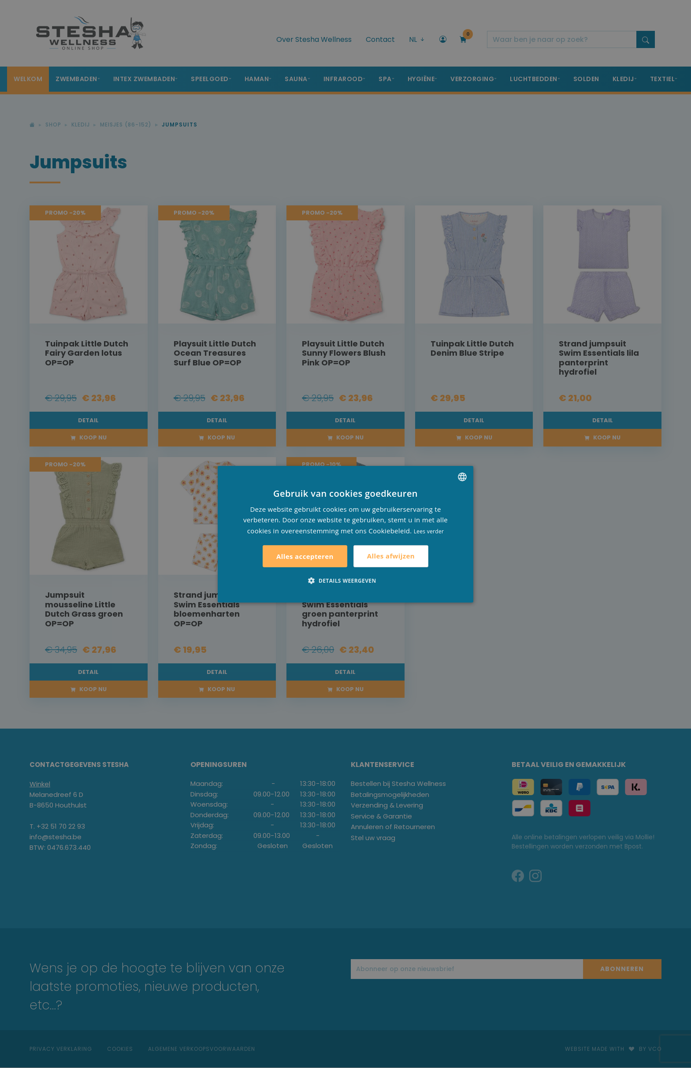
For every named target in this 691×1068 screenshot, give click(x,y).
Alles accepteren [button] (305, 556)
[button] (345, 580)
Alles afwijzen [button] (391, 555)
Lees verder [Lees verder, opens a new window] (429, 531)
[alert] (345, 534)
